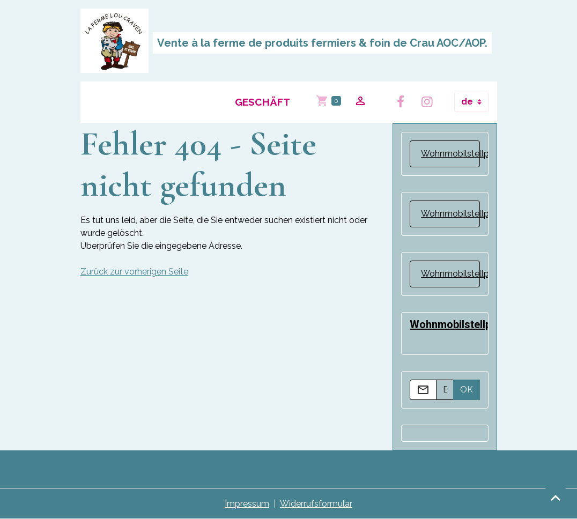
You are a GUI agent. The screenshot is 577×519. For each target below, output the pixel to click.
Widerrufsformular (316, 504)
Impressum (247, 504)
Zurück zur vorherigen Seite (134, 271)
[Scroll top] (555, 497)
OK (466, 389)
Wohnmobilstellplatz (462, 154)
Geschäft (262, 102)
